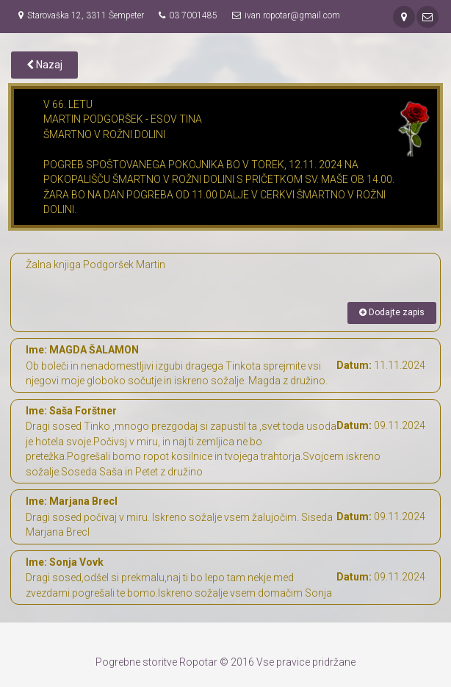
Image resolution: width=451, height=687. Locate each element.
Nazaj (44, 65)
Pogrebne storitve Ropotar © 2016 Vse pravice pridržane (225, 662)
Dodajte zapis (392, 312)
